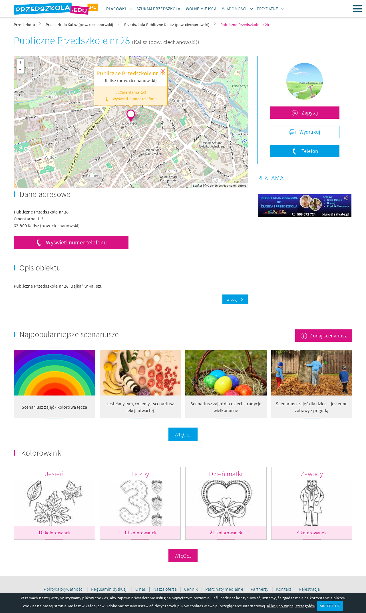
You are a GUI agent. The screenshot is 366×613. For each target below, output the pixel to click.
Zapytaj (309, 112)
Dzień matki (226, 473)
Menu (357, 8)
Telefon (309, 151)
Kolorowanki (42, 453)
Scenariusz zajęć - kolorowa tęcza (54, 407)
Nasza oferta (165, 589)
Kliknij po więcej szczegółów (291, 605)
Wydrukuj (309, 131)
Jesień (54, 473)
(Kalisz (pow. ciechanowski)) (165, 42)
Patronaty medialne (224, 589)
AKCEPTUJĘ (330, 605)
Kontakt (284, 589)
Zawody (312, 473)
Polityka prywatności (64, 589)
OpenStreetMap (217, 185)
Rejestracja (309, 589)
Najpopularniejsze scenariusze (69, 334)
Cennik (191, 589)
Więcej (183, 434)
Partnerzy (260, 589)
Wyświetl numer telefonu (76, 242)
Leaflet (197, 185)
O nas (141, 589)
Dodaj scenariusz (328, 335)
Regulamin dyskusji (109, 589)
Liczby (140, 473)
